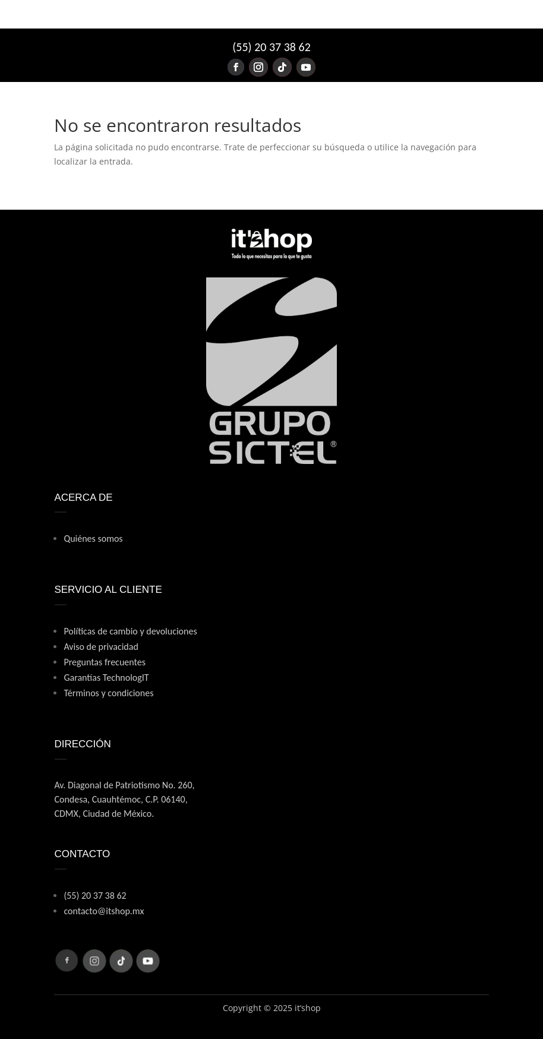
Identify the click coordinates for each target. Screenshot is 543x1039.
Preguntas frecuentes (105, 662)
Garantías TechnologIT (106, 677)
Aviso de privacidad (101, 646)
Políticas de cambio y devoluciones (130, 631)
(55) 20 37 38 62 (271, 47)
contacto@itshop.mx (104, 911)
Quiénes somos (93, 538)
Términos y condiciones (108, 693)
